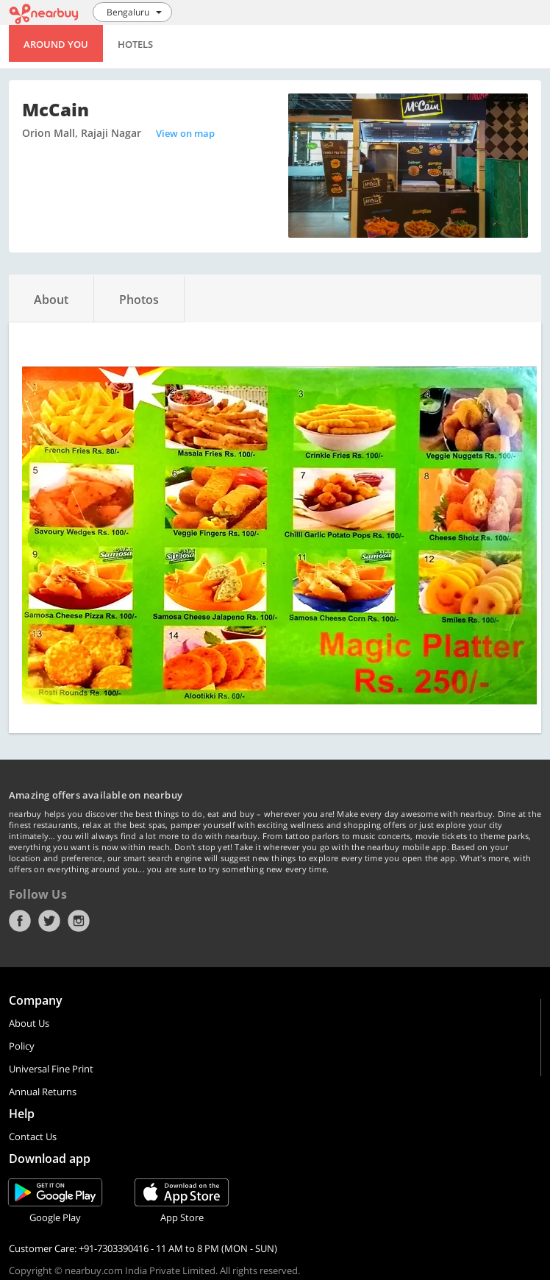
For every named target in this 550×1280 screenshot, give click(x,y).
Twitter (49, 921)
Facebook (20, 921)
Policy (22, 1046)
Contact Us (33, 1136)
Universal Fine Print (51, 1068)
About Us (29, 1023)
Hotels (135, 44)
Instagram (79, 921)
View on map (185, 133)
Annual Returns (42, 1091)
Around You (56, 44)
